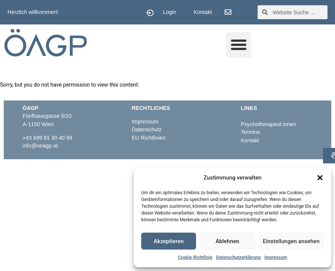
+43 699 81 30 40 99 (47, 138)
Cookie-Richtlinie (195, 257)
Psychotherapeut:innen (268, 124)
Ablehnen (227, 241)
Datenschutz (147, 129)
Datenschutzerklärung (238, 257)
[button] (320, 177)
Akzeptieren (169, 241)
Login (169, 12)
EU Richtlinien (149, 138)
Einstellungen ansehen (291, 241)
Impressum (275, 257)
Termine (250, 132)
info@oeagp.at (40, 146)
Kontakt (203, 12)
